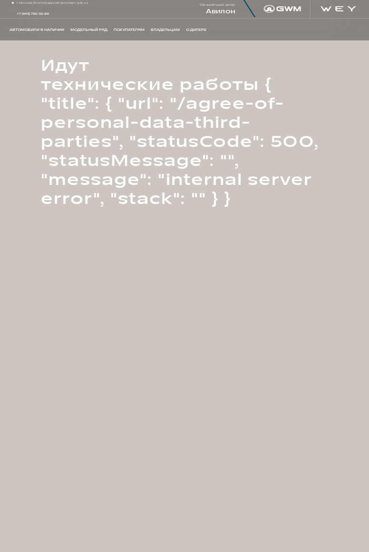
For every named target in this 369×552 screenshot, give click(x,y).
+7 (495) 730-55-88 (33, 14)
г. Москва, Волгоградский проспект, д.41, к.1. (52, 3)
